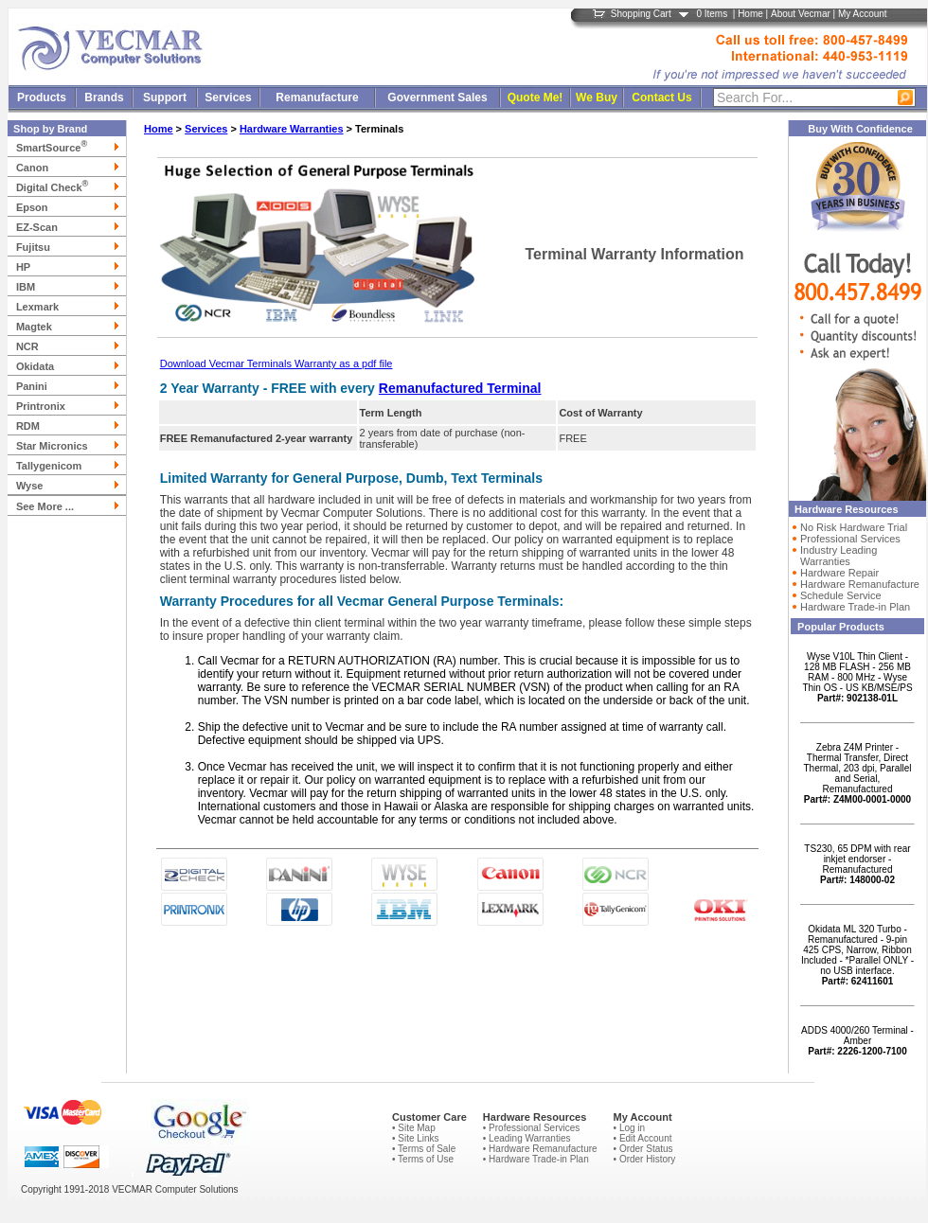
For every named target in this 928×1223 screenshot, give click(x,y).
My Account (862, 14)
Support (165, 97)
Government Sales (437, 97)
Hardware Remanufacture (859, 584)
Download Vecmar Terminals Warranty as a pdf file (276, 363)
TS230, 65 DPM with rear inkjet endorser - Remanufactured (857, 864)
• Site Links (415, 1138)
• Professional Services (531, 1128)
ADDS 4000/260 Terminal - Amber (857, 1040)
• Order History (645, 1159)
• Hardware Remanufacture (540, 1148)
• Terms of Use (423, 1159)
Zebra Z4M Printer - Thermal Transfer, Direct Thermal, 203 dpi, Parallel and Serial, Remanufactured (858, 773)
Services (228, 97)
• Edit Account (643, 1138)
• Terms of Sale (423, 1148)
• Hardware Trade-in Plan (536, 1159)
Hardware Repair (839, 572)
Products (41, 97)
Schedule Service (841, 595)
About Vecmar (800, 14)
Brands (103, 97)
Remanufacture (317, 97)
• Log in (630, 1128)
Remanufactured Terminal (460, 388)
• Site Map (414, 1128)
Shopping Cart (641, 14)
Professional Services (850, 538)
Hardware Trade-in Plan (855, 606)
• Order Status (643, 1148)
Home (750, 14)
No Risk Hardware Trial (853, 527)
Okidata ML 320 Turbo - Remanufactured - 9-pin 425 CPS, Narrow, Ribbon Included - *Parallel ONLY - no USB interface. (857, 955)
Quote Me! (535, 97)
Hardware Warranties (292, 128)
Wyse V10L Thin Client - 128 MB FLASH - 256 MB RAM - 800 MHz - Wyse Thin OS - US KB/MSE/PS (857, 677)
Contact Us (661, 97)
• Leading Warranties (527, 1138)
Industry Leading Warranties (838, 555)
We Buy (596, 97)
